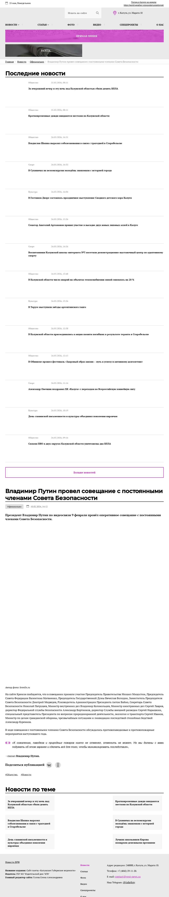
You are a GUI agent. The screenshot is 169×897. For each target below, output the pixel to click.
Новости (12, 24)
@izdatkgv (129, 846)
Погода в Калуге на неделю (143, 2)
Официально (14, 470)
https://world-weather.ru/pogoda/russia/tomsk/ (144, 5)
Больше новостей (84, 436)
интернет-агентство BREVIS (120, 879)
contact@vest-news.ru (127, 840)
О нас (160, 24)
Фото (71, 24)
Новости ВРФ (12, 826)
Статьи (43, 24)
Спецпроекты (129, 24)
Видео (97, 24)
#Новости (26, 738)
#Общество (11, 738)
